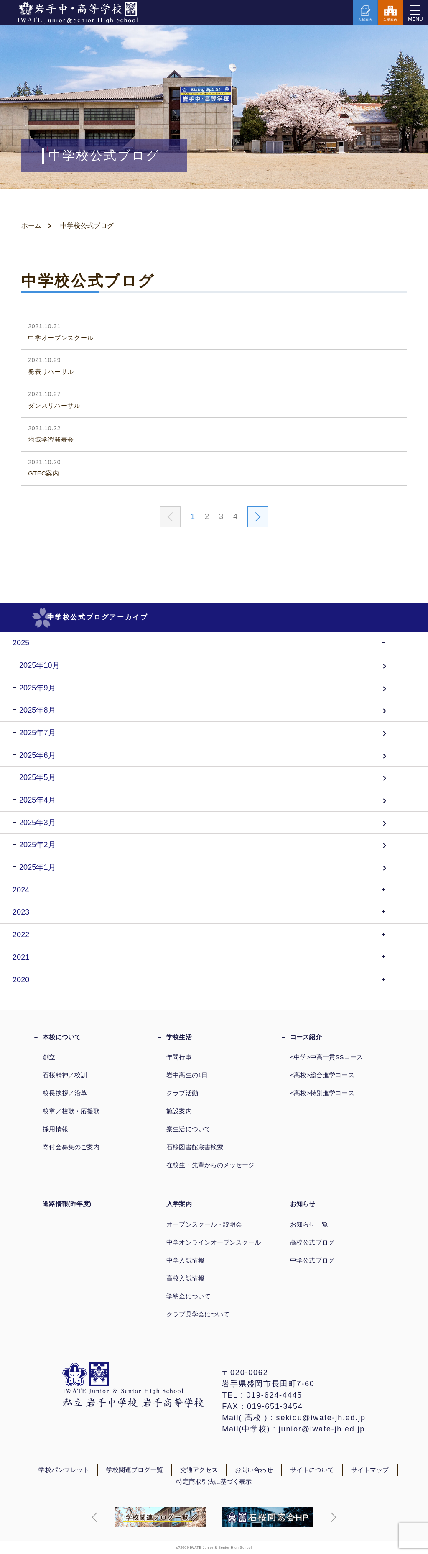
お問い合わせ (254, 1470)
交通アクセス (199, 1470)
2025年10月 (39, 665)
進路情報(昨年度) (67, 1203)
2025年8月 (37, 710)
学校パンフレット (63, 1470)
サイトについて (312, 1470)
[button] (95, 1517)
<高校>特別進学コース (322, 1092)
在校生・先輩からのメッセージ (210, 1164)
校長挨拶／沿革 (65, 1092)
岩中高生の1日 (187, 1075)
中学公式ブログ (312, 1260)
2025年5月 (37, 777)
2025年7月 (37, 732)
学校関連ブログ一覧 (134, 1470)
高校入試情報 (185, 1278)
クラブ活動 (182, 1092)
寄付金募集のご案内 (71, 1146)
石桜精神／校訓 (65, 1075)
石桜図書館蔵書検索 (194, 1146)
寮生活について (188, 1128)
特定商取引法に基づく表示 (214, 1481)
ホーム (31, 225)
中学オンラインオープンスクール (213, 1242)
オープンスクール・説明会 (204, 1224)
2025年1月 (37, 867)
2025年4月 (37, 800)
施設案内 (178, 1110)
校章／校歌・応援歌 (71, 1110)
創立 (49, 1057)
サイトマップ (370, 1470)
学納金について (188, 1296)
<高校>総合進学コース (322, 1075)
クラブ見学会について (197, 1314)
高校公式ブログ (312, 1242)
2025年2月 (37, 845)
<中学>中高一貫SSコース (326, 1057)
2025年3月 (37, 822)
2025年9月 (37, 688)
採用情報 (55, 1128)
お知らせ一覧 (309, 1224)
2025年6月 (37, 755)
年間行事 (178, 1057)
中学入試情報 (185, 1260)
